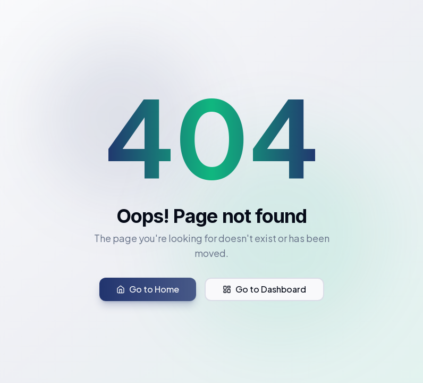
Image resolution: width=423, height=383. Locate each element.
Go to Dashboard (264, 289)
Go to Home (147, 289)
